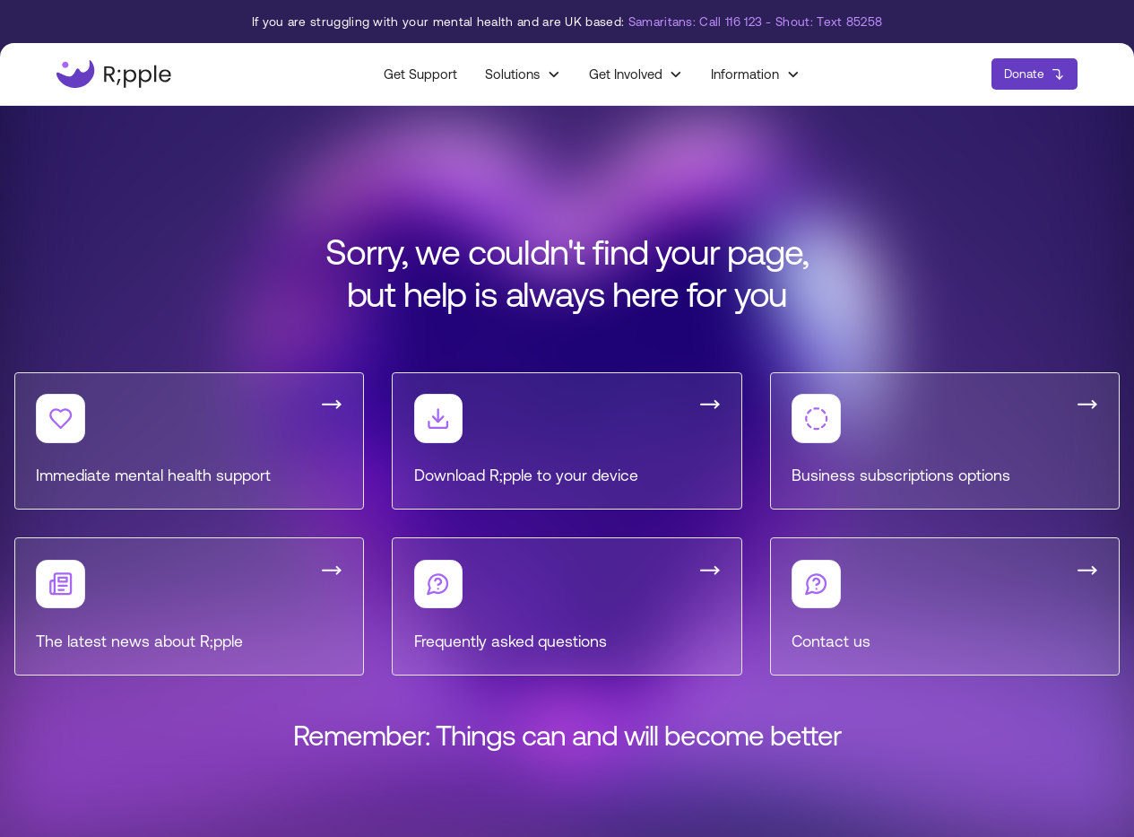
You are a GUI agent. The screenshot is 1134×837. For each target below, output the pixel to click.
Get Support (420, 74)
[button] (523, 74)
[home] (113, 74)
